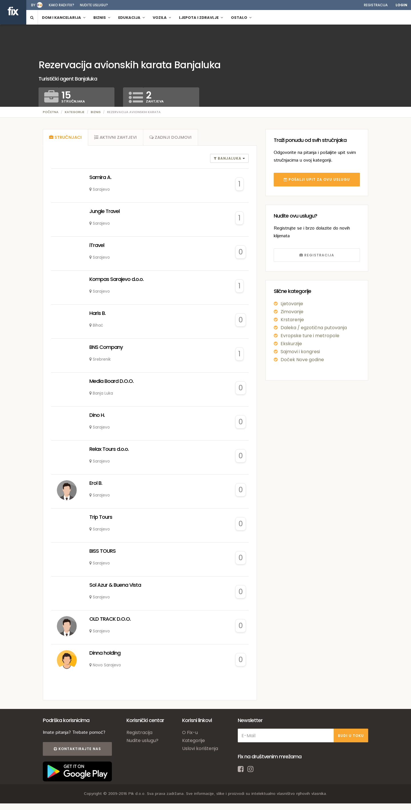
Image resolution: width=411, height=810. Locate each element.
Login (401, 5)
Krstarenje (292, 319)
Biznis (96, 112)
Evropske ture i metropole (310, 335)
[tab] (65, 138)
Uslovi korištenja (200, 750)
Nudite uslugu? (94, 5)
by (33, 5)
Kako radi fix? (61, 5)
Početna (51, 112)
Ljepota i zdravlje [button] (201, 17)
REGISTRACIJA (316, 255)
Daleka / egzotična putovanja (314, 327)
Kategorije (74, 112)
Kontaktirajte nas (76, 750)
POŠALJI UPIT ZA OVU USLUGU (317, 179)
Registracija (376, 5)
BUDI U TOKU (351, 736)
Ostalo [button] (241, 17)
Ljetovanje (292, 303)
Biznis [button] (101, 17)
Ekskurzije (291, 343)
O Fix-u (190, 734)
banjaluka (228, 159)
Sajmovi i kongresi (300, 351)
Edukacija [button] (131, 17)
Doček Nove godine (302, 359)
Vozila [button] (162, 17)
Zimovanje (292, 311)
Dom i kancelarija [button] (63, 17)
